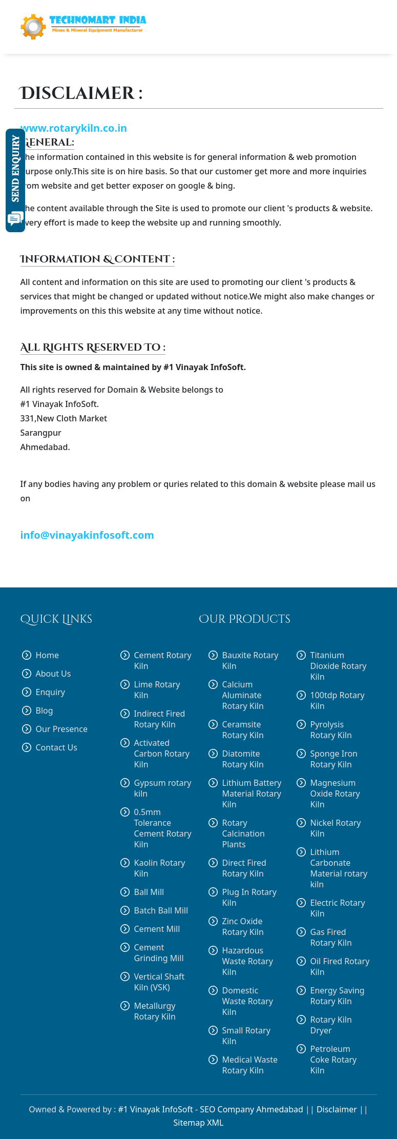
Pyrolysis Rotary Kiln (331, 730)
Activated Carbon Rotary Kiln (162, 754)
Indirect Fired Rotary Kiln (159, 719)
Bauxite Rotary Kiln (250, 661)
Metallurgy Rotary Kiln (155, 1011)
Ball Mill (149, 892)
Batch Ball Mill (161, 910)
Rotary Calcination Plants (243, 834)
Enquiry (50, 692)
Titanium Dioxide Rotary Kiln (338, 666)
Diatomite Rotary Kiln (243, 759)
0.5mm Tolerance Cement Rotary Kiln (163, 828)
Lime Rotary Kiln (157, 690)
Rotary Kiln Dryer (331, 1025)
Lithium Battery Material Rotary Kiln (252, 794)
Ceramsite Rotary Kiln (243, 730)
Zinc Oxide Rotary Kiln (243, 927)
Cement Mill (157, 928)
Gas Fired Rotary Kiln (331, 937)
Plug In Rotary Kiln (249, 897)
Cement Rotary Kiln (163, 661)
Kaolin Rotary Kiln (159, 868)
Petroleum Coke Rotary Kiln (333, 1060)
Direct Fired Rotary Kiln (244, 868)
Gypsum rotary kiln (163, 788)
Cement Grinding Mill (159, 953)
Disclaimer (337, 1109)
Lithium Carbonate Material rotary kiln (339, 868)
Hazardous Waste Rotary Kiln (247, 961)
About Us (53, 673)
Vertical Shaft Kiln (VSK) (159, 982)
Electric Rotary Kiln (337, 908)
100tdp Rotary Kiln (337, 700)
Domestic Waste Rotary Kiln (247, 1001)
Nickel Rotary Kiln (335, 828)
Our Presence (62, 729)
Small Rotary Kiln (246, 1036)
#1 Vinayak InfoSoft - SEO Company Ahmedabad (210, 1109)
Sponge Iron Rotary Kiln (334, 759)
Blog (44, 710)
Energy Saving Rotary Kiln (337, 996)
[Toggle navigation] (363, 27)
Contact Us (56, 747)
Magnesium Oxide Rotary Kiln (335, 794)
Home (47, 655)
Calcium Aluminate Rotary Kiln (243, 695)
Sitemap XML (199, 1122)
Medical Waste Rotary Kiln (250, 1065)
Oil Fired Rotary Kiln (340, 967)
